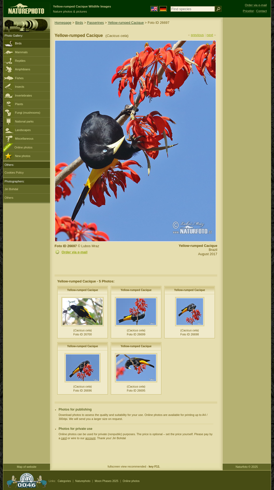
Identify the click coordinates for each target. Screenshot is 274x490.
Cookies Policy (14, 172)
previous (197, 35)
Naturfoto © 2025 (247, 466)
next (210, 35)
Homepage (63, 23)
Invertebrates (23, 95)
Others (9, 197)
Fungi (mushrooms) (27, 112)
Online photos (23, 147)
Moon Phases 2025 (106, 481)
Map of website (26, 466)
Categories (64, 481)
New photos (22, 156)
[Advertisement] (246, 103)
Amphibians (22, 69)
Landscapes (23, 130)
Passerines (95, 23)
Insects (19, 86)
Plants (19, 104)
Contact (261, 11)
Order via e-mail (74, 252)
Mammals (21, 52)
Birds (18, 43)
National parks (24, 121)
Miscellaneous (24, 138)
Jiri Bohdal (11, 189)
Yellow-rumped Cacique (126, 23)
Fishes (19, 78)
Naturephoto (82, 481)
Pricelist (248, 11)
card (64, 438)
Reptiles (20, 60)
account (90, 438)
